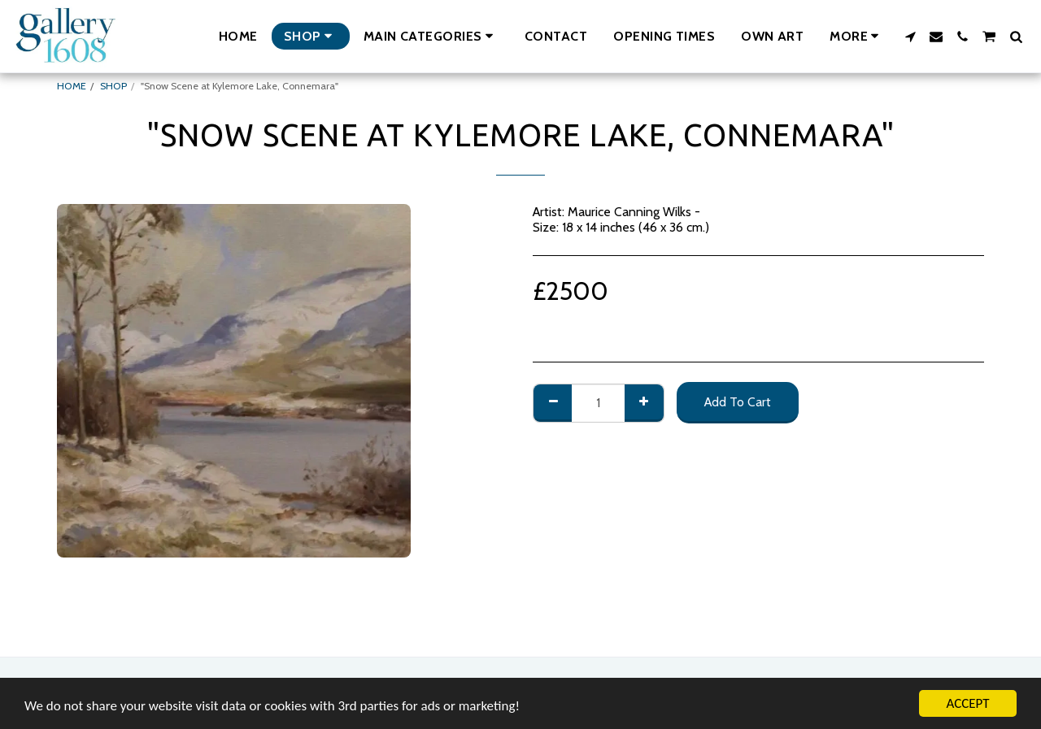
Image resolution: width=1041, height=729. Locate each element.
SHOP (113, 86)
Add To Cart (737, 402)
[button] (431, 36)
